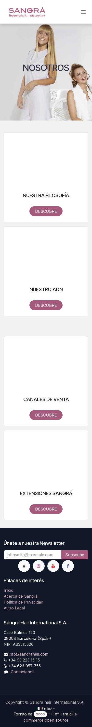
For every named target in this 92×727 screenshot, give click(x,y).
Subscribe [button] (74, 554)
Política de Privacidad (23, 602)
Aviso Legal (14, 608)
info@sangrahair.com (28, 654)
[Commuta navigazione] (83, 12)
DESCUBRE (46, 211)
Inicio (8, 590)
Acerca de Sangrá (21, 596)
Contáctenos (22, 671)
